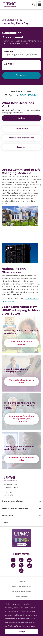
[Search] (33, 4)
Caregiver (21, 147)
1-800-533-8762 (29, 95)
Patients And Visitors (12, 501)
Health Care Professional (21, 138)
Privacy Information (21, 596)
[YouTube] (29, 560)
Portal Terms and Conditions (18, 611)
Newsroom (7, 515)
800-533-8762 (8, 495)
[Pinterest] (21, 565)
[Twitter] (21, 570)
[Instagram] (13, 565)
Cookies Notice (15, 615)
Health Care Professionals (15, 508)
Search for (9, 51)
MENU (39, 1)
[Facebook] (13, 560)
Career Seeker (21, 128)
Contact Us (21, 581)
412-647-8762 (7, 492)
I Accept (22, 631)
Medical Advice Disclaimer (21, 591)
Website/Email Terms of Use (21, 586)
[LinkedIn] (21, 560)
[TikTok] (29, 565)
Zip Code (9, 64)
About (5, 523)
